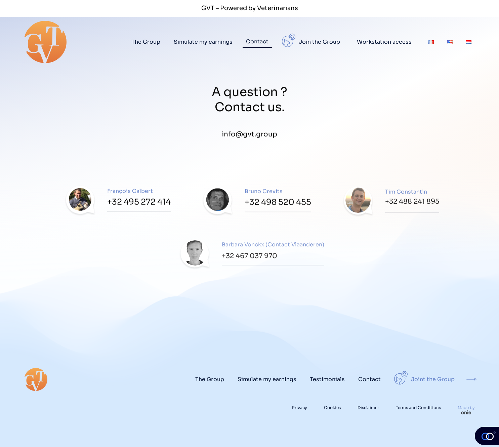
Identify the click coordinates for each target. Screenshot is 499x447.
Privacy (299, 407)
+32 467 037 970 (249, 258)
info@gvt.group (249, 135)
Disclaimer (368, 407)
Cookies (332, 407)
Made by (466, 409)
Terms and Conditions (418, 407)
